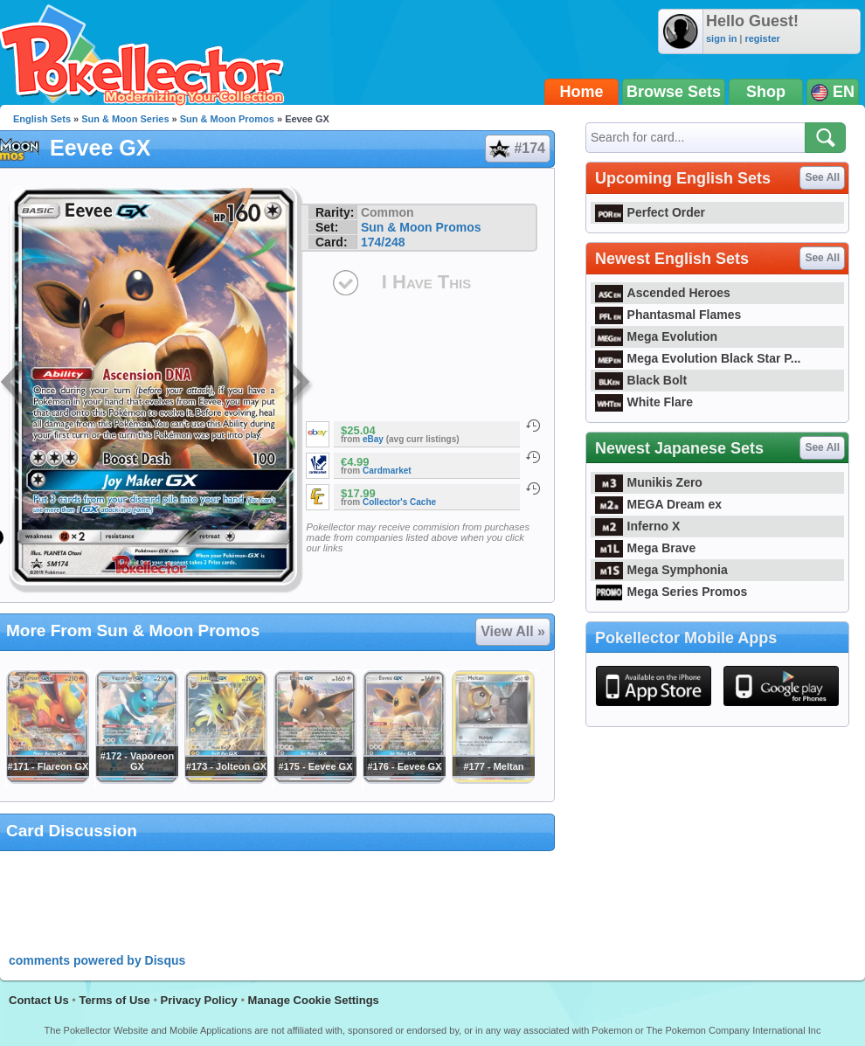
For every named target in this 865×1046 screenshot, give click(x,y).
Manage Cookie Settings (313, 1000)
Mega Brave (645, 548)
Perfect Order (650, 212)
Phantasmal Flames (668, 315)
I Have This (426, 282)
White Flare (644, 402)
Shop (765, 91)
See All (822, 177)
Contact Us (39, 1000)
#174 (516, 148)
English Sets (42, 119)
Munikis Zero (648, 482)
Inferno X (637, 526)
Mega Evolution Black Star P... (698, 358)
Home (582, 91)
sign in (721, 38)
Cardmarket (387, 470)
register (761, 38)
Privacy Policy (199, 1000)
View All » (513, 631)
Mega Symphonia (661, 570)
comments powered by (97, 960)
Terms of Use (114, 1000)
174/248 (383, 242)
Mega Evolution (656, 336)
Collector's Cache (399, 502)
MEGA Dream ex (658, 504)
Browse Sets (673, 91)
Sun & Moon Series (125, 119)
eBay (373, 439)
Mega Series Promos (671, 592)
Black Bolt (641, 380)
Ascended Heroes (662, 293)
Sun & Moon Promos (227, 119)
